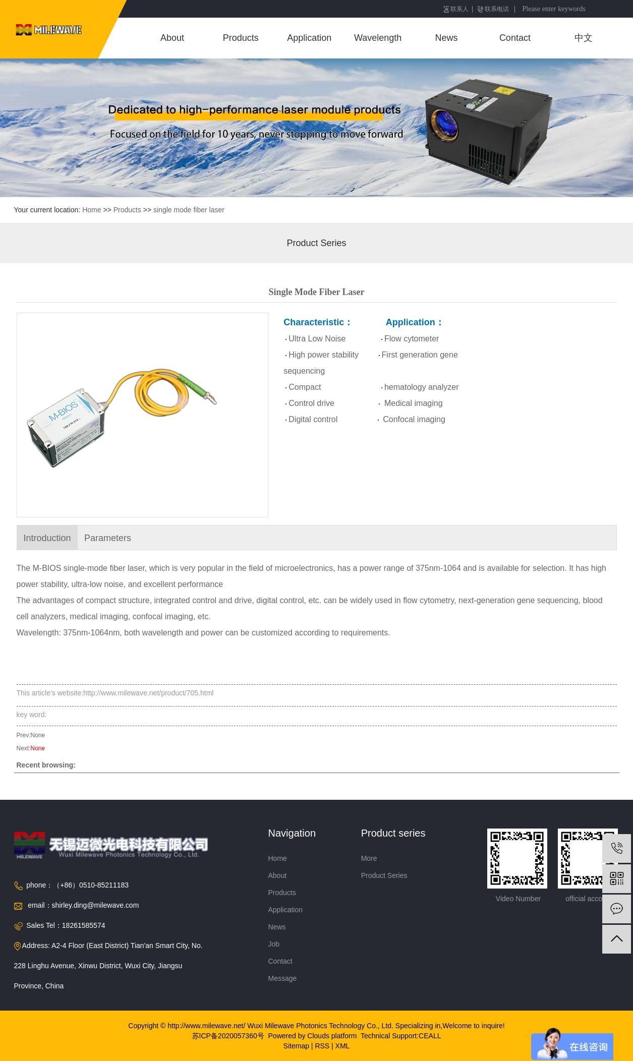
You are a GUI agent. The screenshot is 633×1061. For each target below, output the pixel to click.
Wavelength (377, 38)
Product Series (316, 243)
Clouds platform (332, 1036)
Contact (515, 38)
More (369, 858)
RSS (322, 1046)
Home (91, 210)
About (172, 38)
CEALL (430, 1036)
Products (241, 38)
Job (274, 944)
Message (282, 978)
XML (342, 1046)
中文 (583, 38)
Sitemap (296, 1046)
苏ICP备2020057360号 (228, 1036)
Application (309, 38)
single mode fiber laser (188, 210)
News (446, 38)
